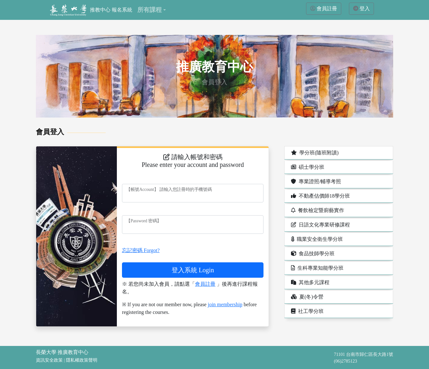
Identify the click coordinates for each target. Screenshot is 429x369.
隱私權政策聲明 (81, 360)
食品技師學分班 (312, 253)
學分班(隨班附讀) (314, 152)
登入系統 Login (193, 270)
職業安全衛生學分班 (316, 239)
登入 (365, 8)
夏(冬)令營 (306, 296)
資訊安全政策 (49, 360)
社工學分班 (307, 311)
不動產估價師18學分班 (320, 196)
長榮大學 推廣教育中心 (62, 352)
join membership (225, 304)
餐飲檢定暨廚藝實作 (317, 210)
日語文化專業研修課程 (320, 224)
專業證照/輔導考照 (315, 181)
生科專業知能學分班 (317, 268)
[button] (151, 10)
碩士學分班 (307, 167)
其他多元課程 (309, 282)
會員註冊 (327, 8)
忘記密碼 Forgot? (140, 250)
